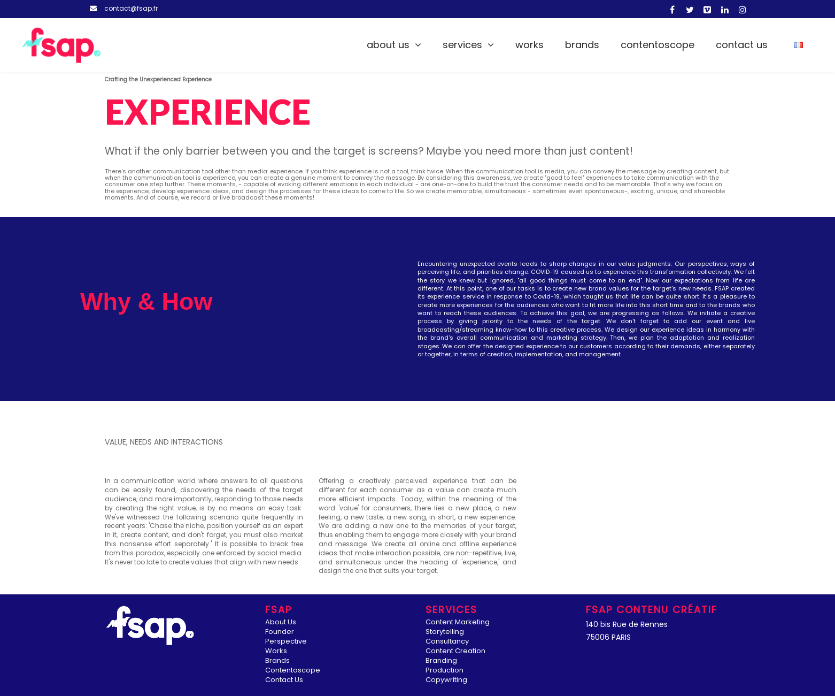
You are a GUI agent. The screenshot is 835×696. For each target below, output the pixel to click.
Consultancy (447, 641)
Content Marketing (458, 622)
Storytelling (445, 632)
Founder (279, 632)
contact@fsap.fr (131, 8)
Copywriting (446, 680)
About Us (388, 44)
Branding (441, 661)
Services (462, 44)
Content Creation (455, 651)
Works (529, 44)
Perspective (286, 641)
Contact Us (742, 44)
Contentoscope (657, 44)
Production (444, 670)
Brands (582, 44)
